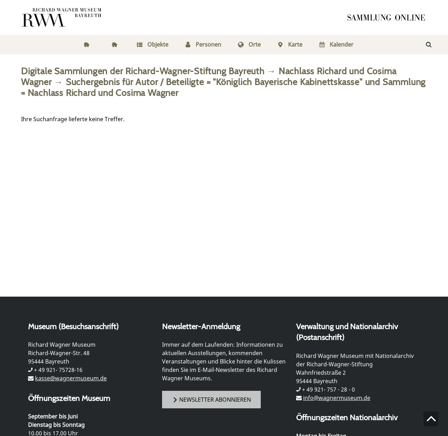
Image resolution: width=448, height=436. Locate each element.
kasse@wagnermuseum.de (71, 378)
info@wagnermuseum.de (336, 398)
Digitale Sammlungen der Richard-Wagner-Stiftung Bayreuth (143, 70)
